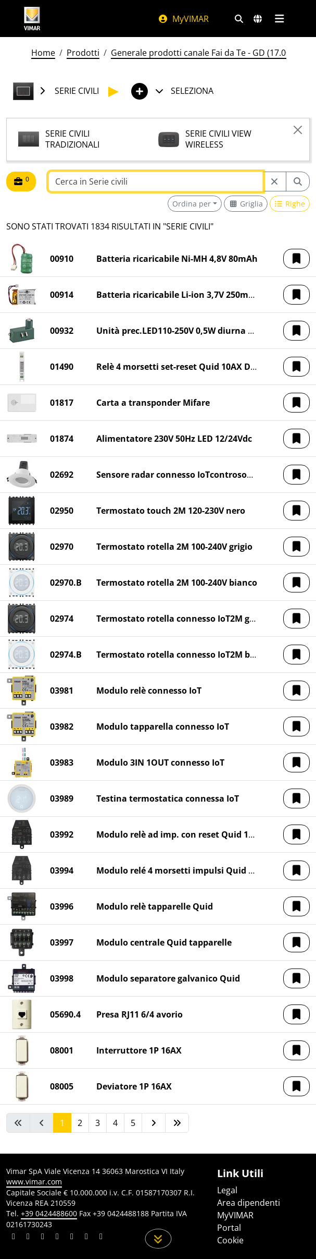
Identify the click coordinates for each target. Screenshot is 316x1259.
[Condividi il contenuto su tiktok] (101, 1237)
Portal (229, 1227)
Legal (227, 1190)
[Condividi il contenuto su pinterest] (42, 1237)
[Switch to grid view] (246, 204)
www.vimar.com (34, 1182)
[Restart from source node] (274, 181)
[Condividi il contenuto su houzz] (86, 1237)
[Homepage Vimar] (32, 18)
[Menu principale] (280, 19)
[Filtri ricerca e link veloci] (239, 19)
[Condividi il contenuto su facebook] (28, 1237)
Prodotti (83, 52)
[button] (296, 259)
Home (43, 52)
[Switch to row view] (290, 204)
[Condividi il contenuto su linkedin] (13, 1237)
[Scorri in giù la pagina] (158, 1239)
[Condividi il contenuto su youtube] (72, 1237)
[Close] (298, 130)
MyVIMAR (183, 19)
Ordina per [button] (191, 204)
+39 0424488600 (49, 1213)
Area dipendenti (248, 1202)
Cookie (230, 1240)
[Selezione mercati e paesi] (257, 19)
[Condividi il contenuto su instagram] (57, 1237)
